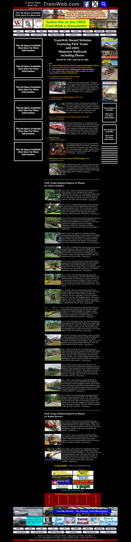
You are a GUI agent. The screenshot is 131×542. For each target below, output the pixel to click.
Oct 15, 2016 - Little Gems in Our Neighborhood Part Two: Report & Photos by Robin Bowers (79, 435)
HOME (18, 31)
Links (77, 537)
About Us (41, 536)
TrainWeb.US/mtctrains (56, 119)
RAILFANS (99, 31)
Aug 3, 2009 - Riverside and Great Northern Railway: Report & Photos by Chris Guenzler (79, 350)
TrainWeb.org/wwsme (56, 160)
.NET (64, 31)
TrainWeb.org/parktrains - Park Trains (78, 143)
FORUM (76, 31)
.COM (30, 31)
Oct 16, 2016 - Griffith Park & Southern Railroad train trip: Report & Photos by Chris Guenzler (81, 248)
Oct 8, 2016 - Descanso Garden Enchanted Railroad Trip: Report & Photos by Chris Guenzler (80, 308)
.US (53, 31)
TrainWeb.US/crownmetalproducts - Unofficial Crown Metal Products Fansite (81, 83)
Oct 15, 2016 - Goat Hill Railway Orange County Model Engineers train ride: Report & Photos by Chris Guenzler (80, 262)
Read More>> (89, 91)
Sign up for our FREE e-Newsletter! (80, 536)
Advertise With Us (61, 536)
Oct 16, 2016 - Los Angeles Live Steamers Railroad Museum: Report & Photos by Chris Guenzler (78, 234)
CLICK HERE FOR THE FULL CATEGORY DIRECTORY (73, 505)
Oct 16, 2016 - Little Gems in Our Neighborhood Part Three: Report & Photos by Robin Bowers (79, 422)
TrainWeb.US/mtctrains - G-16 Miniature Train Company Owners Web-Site (81, 123)
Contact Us (49, 536)
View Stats (37, 537)
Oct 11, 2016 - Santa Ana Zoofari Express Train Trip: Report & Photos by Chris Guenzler (79, 291)
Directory (108, 34)
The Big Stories (91, 34)
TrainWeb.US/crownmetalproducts (60, 78)
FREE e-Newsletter (56, 34)
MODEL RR (110, 31)
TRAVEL (87, 31)
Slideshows (73, 34)
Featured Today (39, 34)
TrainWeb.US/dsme (55, 99)
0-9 (49, 496)
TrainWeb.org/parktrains (57, 139)
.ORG (41, 31)
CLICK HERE (54, 73)
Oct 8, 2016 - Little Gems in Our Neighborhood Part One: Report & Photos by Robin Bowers (80, 449)
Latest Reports (21, 34)
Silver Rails (93, 537)
